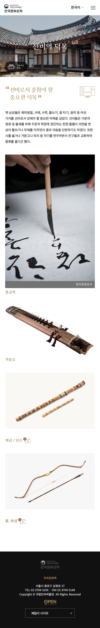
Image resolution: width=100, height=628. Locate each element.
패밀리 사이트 (39, 613)
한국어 (75, 7)
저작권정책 (50, 578)
